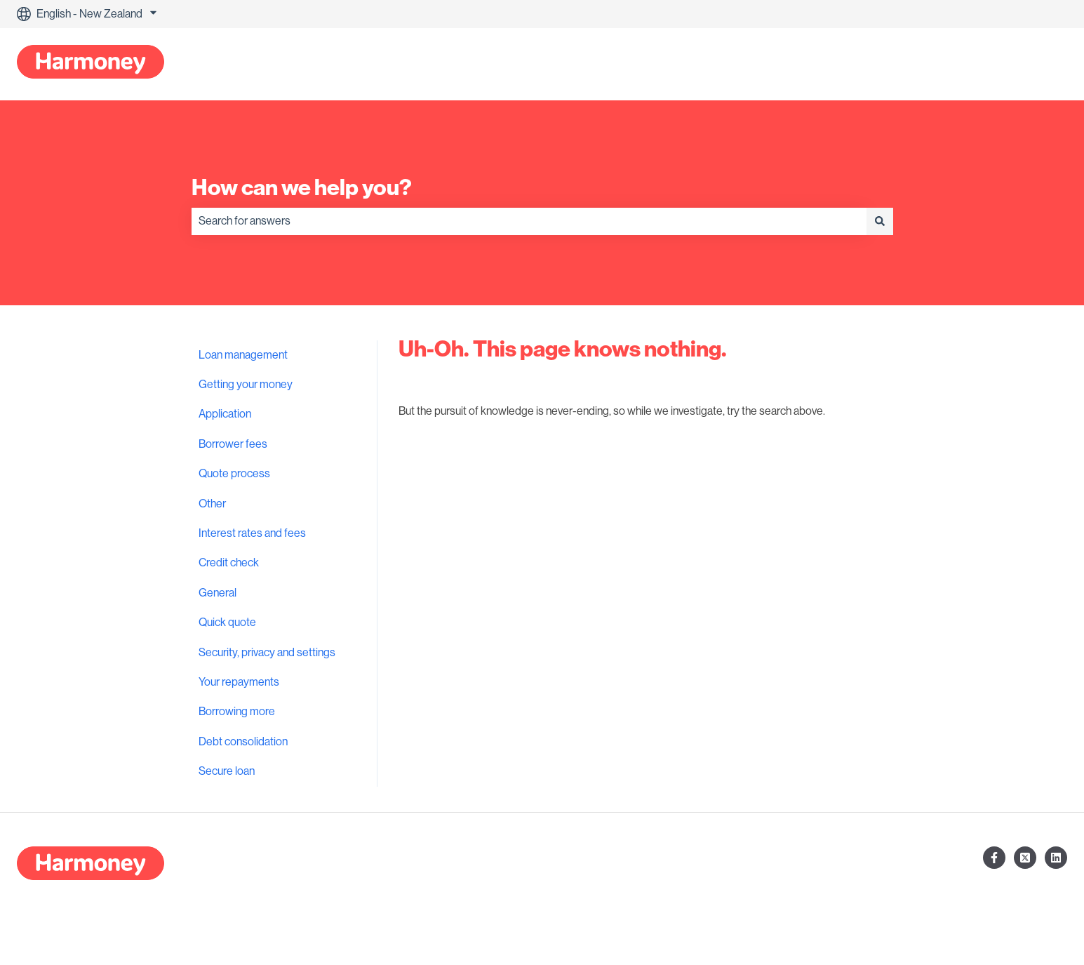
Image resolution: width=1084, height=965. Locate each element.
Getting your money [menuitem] (246, 384)
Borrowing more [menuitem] (237, 711)
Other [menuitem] (212, 504)
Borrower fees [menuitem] (233, 444)
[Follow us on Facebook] (994, 857)
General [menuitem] (217, 593)
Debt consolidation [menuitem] (243, 741)
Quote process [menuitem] (234, 473)
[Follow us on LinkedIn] (1056, 857)
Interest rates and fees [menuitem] (252, 533)
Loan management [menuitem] (243, 355)
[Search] (879, 221)
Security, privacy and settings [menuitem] (267, 652)
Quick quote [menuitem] (227, 622)
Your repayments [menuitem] (239, 682)
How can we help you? (302, 187)
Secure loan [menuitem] (227, 771)
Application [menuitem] (225, 414)
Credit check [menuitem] (229, 562)
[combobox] (529, 221)
